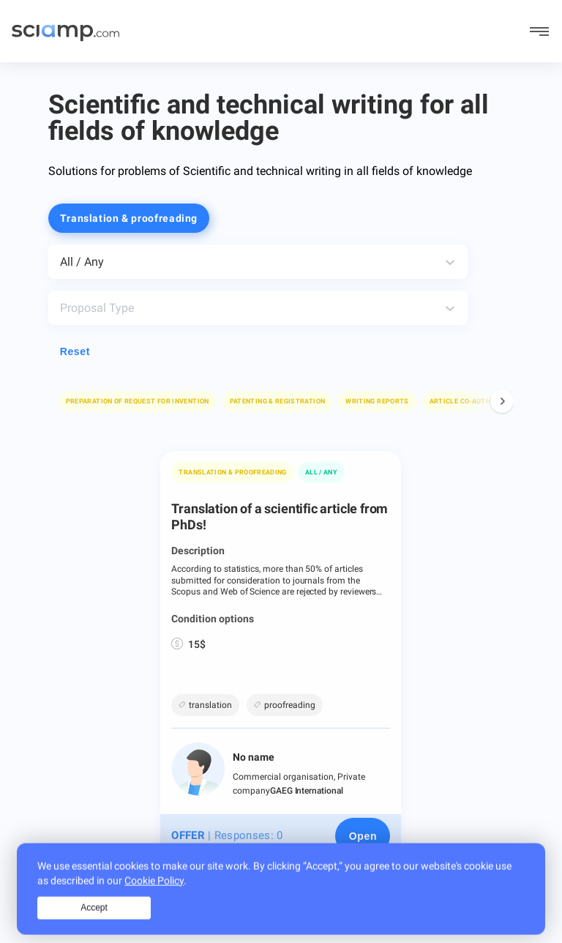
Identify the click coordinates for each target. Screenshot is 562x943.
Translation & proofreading (232, 472)
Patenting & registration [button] (278, 401)
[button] (138, 401)
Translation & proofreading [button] (129, 218)
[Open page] (362, 836)
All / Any (321, 472)
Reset (75, 351)
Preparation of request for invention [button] (137, 401)
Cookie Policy (154, 896)
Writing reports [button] (376, 401)
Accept (94, 923)
